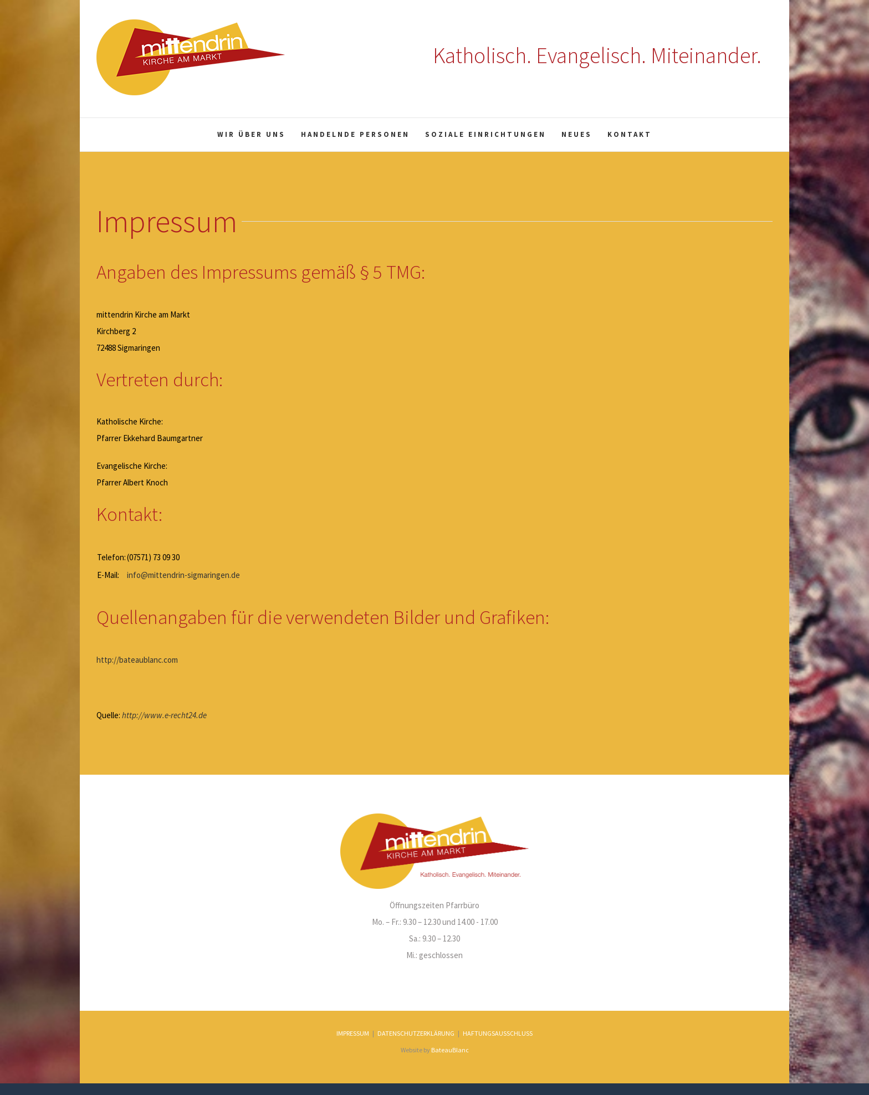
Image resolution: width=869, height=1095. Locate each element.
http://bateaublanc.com (137, 659)
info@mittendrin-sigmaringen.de (183, 575)
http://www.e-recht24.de (164, 715)
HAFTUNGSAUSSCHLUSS (498, 1033)
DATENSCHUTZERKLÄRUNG (415, 1033)
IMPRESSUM (352, 1033)
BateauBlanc (450, 1050)
